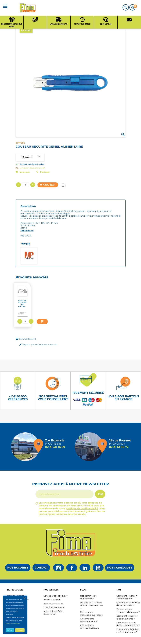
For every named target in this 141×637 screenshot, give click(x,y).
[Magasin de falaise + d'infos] (26, 446)
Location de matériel (54, 607)
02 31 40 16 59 (55, 447)
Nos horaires (17, 567)
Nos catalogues (119, 567)
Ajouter (47, 184)
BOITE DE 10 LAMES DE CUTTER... (22, 304)
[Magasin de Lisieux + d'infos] (90, 446)
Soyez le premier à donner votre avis (38, 344)
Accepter (20, 630)
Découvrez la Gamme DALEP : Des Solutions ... (91, 605)
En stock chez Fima (28, 164)
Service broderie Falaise (56, 596)
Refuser (9, 630)
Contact (41, 567)
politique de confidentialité (82, 508)
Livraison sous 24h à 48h (32, 168)
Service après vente (53, 603)
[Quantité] (25, 185)
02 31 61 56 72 (119, 447)
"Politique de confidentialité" (13, 623)
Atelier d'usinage (52, 599)
